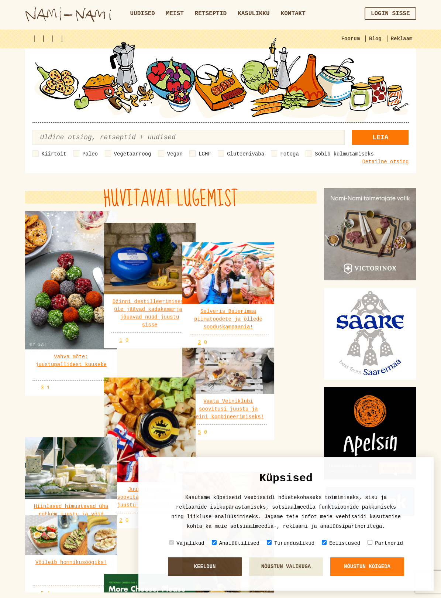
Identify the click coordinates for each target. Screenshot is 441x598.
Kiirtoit (54, 154)
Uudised (142, 13)
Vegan (175, 154)
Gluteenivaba (245, 154)
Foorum (350, 39)
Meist (175, 13)
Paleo (90, 154)
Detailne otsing (385, 162)
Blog (375, 39)
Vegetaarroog (132, 154)
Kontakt (293, 13)
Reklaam (402, 39)
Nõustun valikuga (286, 567)
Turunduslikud (290, 543)
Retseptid (211, 13)
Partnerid (385, 543)
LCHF (205, 154)
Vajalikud (186, 543)
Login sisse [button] (390, 13)
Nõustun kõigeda (367, 567)
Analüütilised (235, 543)
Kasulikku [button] (253, 13)
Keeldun (205, 567)
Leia (380, 137)
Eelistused (341, 543)
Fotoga (289, 154)
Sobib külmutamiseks (344, 154)
